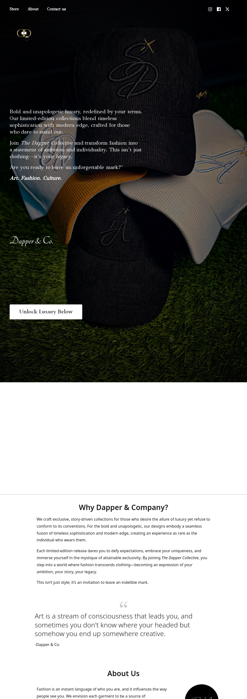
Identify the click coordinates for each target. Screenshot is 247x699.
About (32, 9)
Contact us (56, 9)
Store (14, 9)
